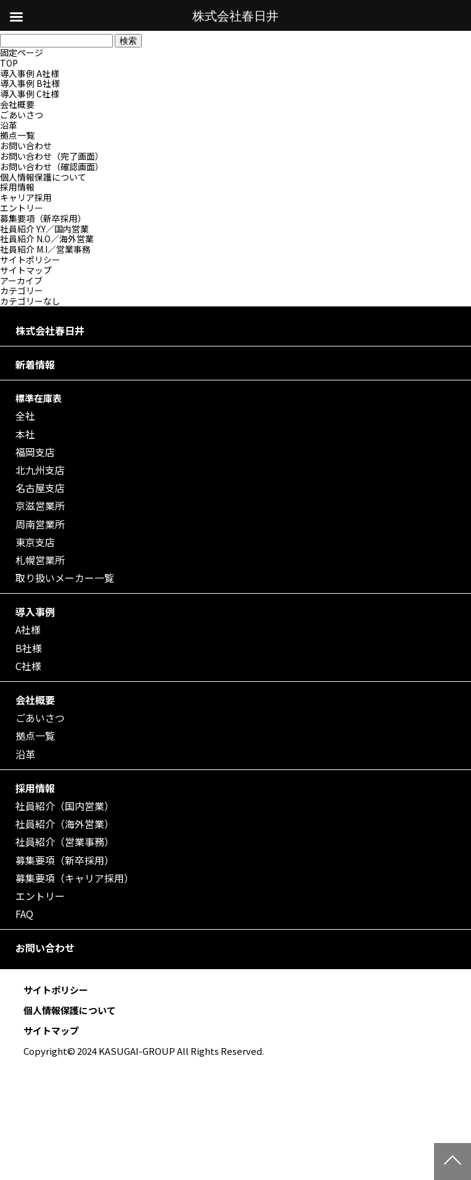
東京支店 (35, 542)
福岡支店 (35, 452)
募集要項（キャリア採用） (74, 878)
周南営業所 (40, 524)
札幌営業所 (40, 560)
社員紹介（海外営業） (64, 824)
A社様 (28, 630)
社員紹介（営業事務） (64, 842)
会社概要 (17, 104)
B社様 (28, 648)
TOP (9, 63)
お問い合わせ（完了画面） (52, 156)
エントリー (21, 208)
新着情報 (35, 365)
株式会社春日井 (49, 331)
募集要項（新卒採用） (43, 218)
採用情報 (17, 187)
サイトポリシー (30, 259)
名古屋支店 (40, 488)
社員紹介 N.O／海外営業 (47, 238)
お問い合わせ (26, 145)
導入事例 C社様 (29, 94)
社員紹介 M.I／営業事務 (45, 249)
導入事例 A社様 (29, 73)
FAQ (24, 914)
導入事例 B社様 (30, 83)
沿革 (8, 125)
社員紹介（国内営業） (64, 806)
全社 (25, 416)
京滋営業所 (40, 506)
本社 (25, 434)
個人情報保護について (43, 177)
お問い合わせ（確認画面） (52, 166)
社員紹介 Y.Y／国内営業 (44, 229)
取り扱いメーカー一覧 (64, 578)
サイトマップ (26, 270)
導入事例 (35, 612)
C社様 (28, 666)
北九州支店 (40, 470)
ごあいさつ (21, 115)
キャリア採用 (26, 197)
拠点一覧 (17, 135)
